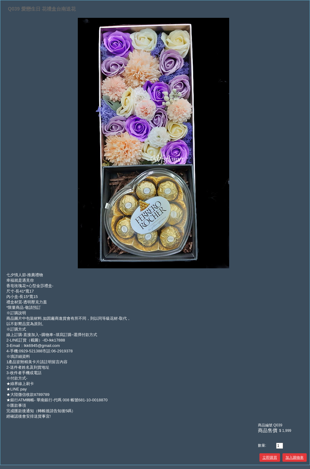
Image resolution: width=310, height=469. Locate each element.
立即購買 (269, 457)
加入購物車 (294, 457)
